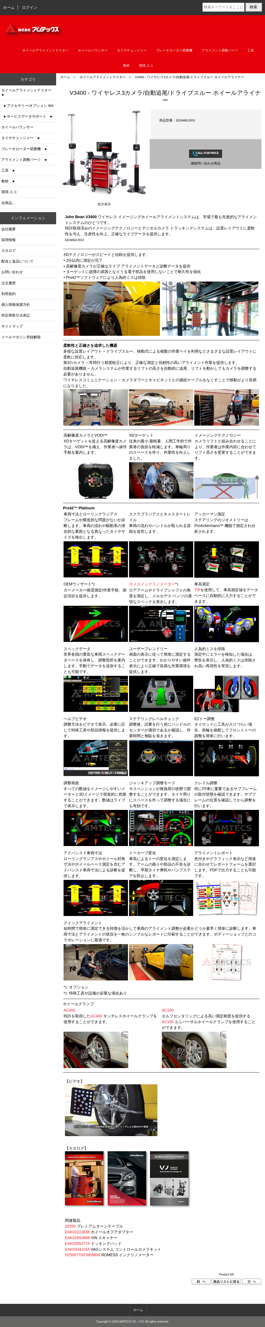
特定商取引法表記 (15, 315)
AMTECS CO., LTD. (132, 1321)
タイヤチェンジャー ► (21, 138)
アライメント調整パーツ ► (24, 160)
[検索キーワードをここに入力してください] (223, 7)
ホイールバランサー (93, 50)
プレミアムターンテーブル (94, 1226)
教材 (126, 65)
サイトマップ (12, 326)
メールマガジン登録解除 (21, 337)
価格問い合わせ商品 (205, 163)
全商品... (8, 203)
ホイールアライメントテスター (103, 77)
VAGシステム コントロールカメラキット (113, 1249)
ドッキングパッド (93, 1243)
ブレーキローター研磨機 (174, 50)
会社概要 (8, 229)
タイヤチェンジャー (132, 50)
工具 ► (8, 170)
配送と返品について (17, 261)
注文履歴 (8, 283)
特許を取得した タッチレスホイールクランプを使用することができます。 (110, 1016)
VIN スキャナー (91, 1238)
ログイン (29, 7)
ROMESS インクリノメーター (109, 1255)
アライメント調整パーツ (220, 50)
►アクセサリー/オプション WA (27, 106)
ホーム (9, 7)
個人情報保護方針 (15, 304)
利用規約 (8, 294)
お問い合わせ (12, 272)
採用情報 (8, 240)
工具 (250, 50)
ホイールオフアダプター (99, 1232)
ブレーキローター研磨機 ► (24, 149)
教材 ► (8, 181)
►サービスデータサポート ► (27, 116)
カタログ (8, 250)
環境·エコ (146, 65)
